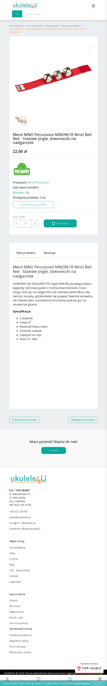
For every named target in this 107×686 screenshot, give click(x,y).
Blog (11, 564)
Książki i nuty (16, 617)
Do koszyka (60, 223)
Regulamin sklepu (19, 640)
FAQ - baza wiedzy (19, 570)
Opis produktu (25, 253)
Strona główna (16, 25)
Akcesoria (14, 606)
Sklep (12, 553)
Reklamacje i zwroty (20, 652)
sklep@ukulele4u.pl (20, 517)
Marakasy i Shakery (71, 25)
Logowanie (15, 581)
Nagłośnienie (16, 611)
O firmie (13, 559)
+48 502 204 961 (18, 511)
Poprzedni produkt (24, 420)
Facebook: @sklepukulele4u (24, 528)
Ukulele (13, 600)
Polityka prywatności (20, 635)
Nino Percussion (38, 182)
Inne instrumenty (34, 25)
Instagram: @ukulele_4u (22, 523)
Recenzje (49, 253)
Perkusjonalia (52, 25)
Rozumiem (97, 683)
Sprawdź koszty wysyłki (33, 204)
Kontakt (53, 450)
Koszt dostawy (17, 646)
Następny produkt (83, 420)
